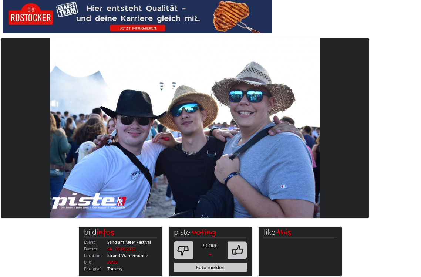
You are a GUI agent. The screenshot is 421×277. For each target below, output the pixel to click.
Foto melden (210, 267)
